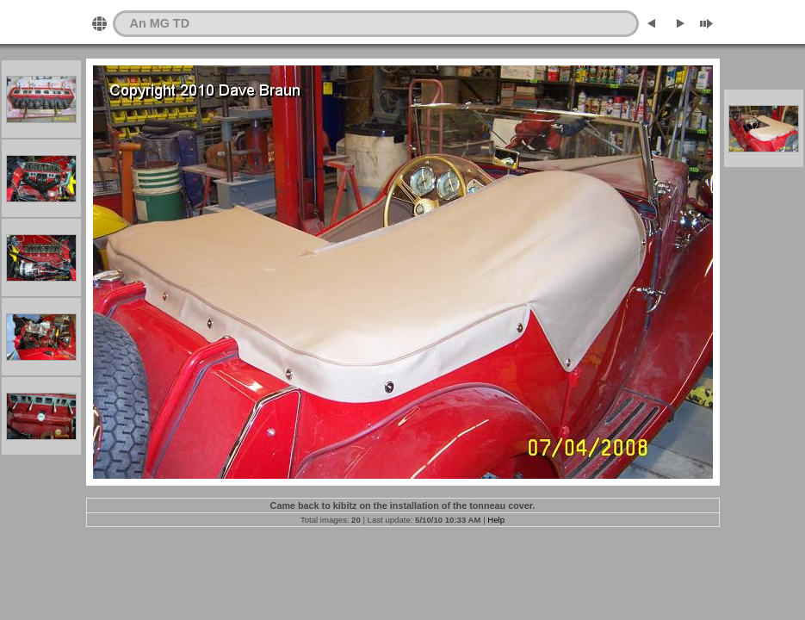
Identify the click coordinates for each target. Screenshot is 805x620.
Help (496, 519)
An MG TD (160, 23)
